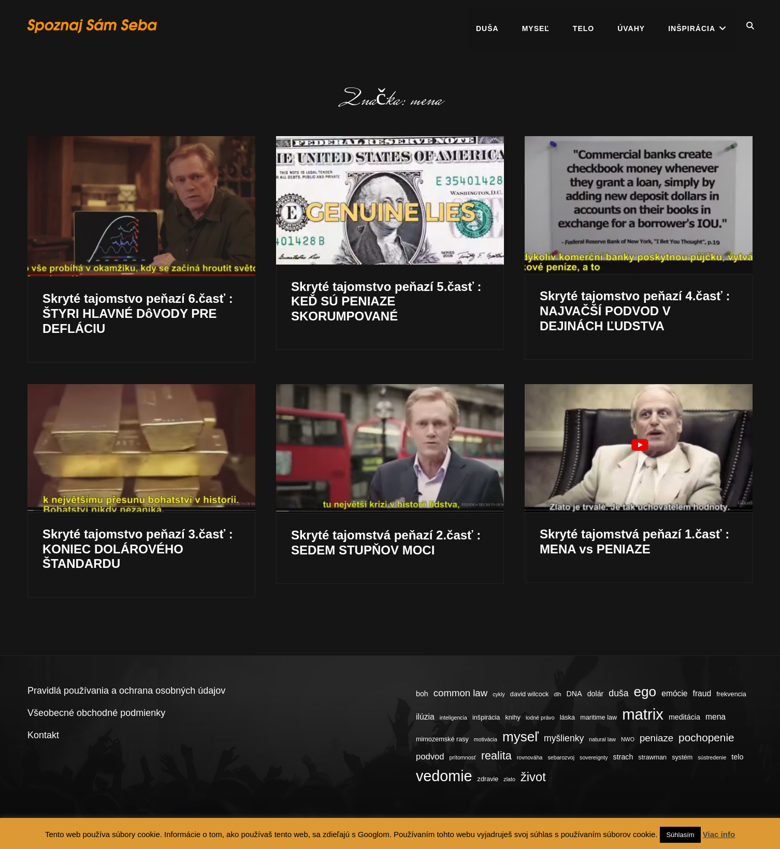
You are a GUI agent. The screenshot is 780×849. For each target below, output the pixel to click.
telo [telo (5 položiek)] (737, 757)
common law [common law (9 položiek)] (460, 692)
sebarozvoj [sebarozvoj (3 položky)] (561, 757)
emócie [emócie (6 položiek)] (674, 693)
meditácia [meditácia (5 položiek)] (684, 717)
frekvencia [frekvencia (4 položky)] (731, 694)
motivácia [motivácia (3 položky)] (485, 739)
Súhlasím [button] (680, 835)
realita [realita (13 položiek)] (496, 755)
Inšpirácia (691, 26)
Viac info (719, 834)
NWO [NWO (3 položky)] (627, 739)
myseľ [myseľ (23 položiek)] (520, 736)
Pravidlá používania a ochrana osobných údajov (126, 690)
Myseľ (536, 26)
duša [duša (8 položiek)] (618, 693)
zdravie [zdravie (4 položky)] (488, 779)
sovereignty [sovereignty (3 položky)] (594, 757)
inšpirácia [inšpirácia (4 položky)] (486, 717)
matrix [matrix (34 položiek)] (642, 714)
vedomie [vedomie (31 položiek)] (444, 776)
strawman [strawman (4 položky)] (652, 757)
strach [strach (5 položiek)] (623, 757)
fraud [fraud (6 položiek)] (702, 693)
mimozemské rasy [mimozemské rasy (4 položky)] (442, 739)
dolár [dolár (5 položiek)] (595, 694)
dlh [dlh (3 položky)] (557, 694)
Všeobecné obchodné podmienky (96, 713)
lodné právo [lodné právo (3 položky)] (540, 717)
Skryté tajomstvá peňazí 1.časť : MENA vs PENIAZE (634, 541)
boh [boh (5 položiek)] (422, 694)
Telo (583, 26)
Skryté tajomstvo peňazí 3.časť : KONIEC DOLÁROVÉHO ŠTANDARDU (137, 549)
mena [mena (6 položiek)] (715, 716)
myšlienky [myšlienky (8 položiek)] (564, 738)
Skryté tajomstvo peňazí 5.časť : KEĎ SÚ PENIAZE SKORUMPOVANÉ (386, 302)
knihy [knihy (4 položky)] (513, 717)
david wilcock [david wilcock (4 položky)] (529, 694)
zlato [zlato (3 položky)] (509, 779)
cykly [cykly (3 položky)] (499, 694)
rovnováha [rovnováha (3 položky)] (530, 757)
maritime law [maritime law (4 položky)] (598, 717)
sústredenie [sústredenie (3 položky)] (712, 757)
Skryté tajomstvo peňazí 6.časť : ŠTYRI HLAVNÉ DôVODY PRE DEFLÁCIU (137, 313)
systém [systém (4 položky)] (682, 757)
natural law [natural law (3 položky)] (602, 739)
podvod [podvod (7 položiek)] (430, 757)
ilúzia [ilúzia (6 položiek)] (425, 716)
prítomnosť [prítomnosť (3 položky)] (463, 757)
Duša (487, 26)
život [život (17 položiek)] (533, 777)
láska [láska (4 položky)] (567, 717)
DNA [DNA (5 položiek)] (574, 694)
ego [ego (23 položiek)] (645, 691)
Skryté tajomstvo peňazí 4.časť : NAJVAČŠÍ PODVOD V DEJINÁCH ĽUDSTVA (635, 311)
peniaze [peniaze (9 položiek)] (656, 738)
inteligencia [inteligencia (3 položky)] (453, 717)
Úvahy (631, 26)
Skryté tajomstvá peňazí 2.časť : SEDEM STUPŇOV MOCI (386, 542)
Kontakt (43, 735)
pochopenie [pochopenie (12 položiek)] (706, 737)
